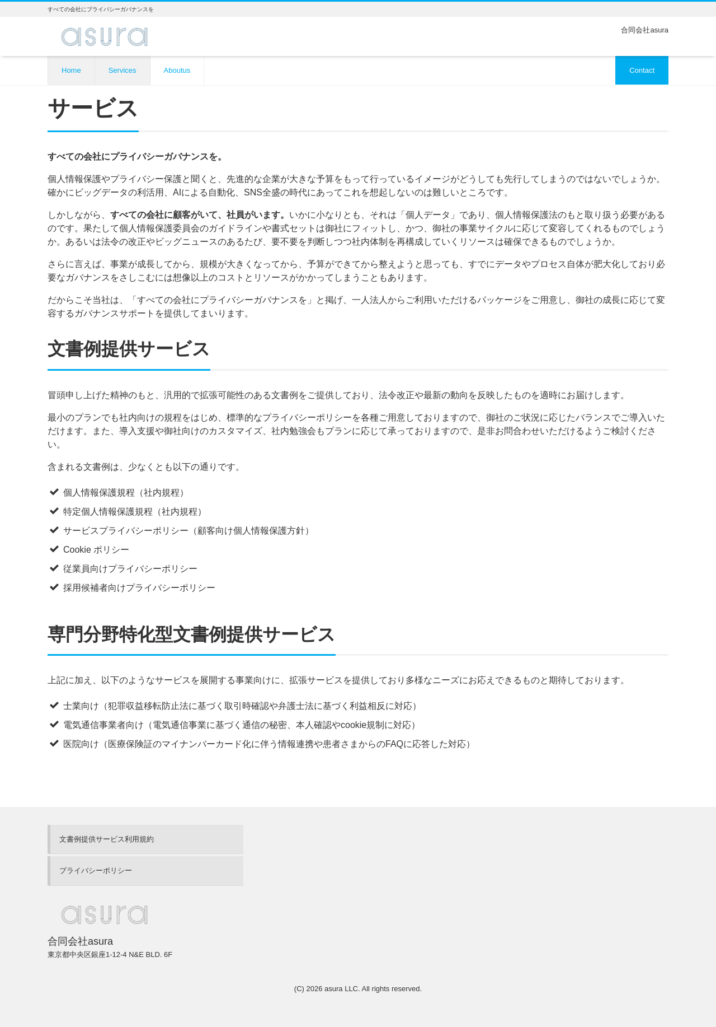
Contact (641, 70)
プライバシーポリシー (95, 870)
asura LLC (341, 988)
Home (71, 70)
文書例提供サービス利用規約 (106, 839)
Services (122, 70)
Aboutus (177, 70)
